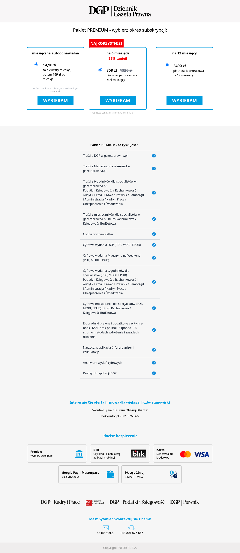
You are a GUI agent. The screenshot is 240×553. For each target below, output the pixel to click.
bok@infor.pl (110, 416)
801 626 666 (130, 416)
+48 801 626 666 (131, 533)
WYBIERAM (55, 100)
